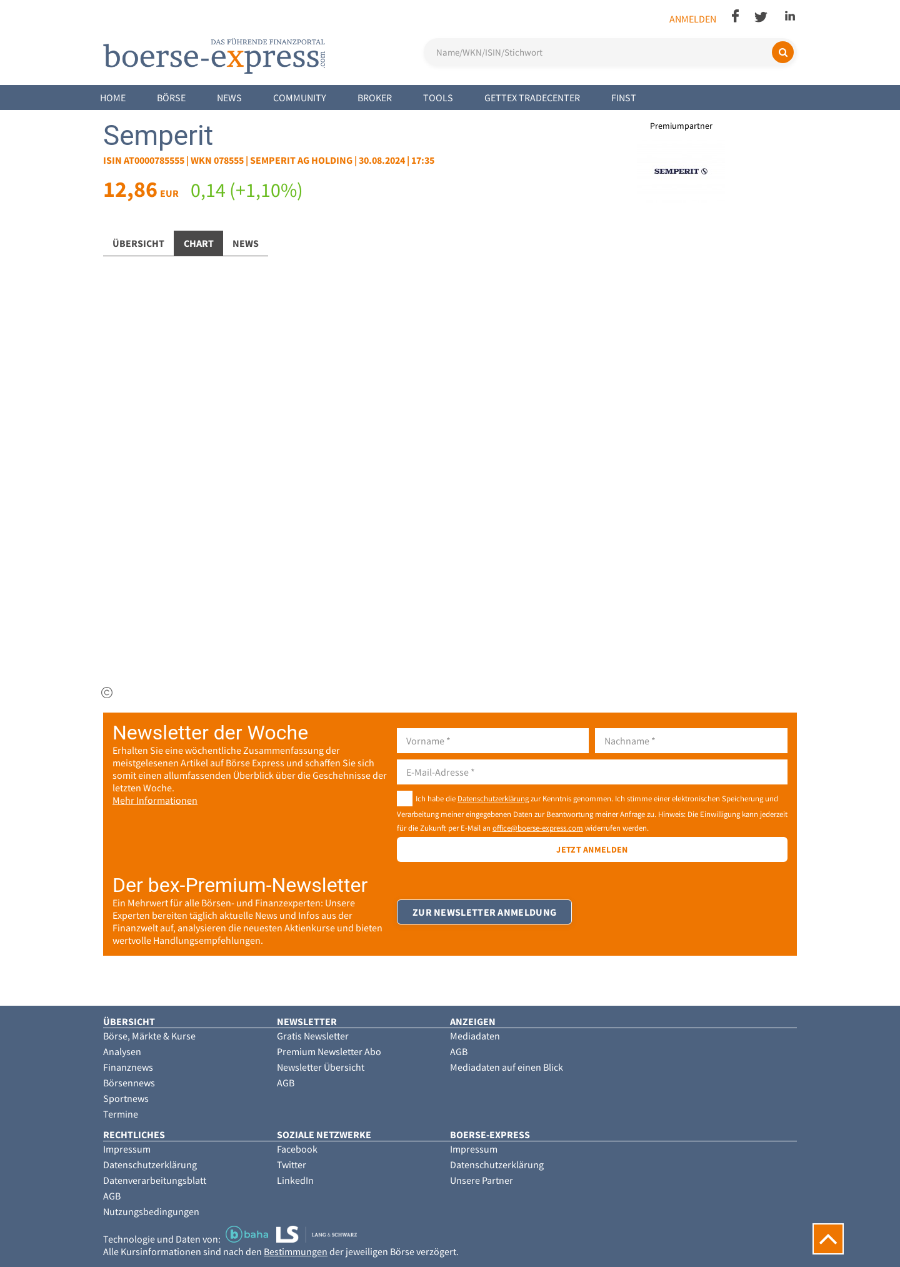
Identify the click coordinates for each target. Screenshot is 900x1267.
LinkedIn (295, 1180)
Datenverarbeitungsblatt (154, 1180)
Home (113, 97)
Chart (199, 243)
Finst (623, 97)
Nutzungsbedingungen (151, 1211)
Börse (171, 97)
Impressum (127, 1149)
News (229, 97)
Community (299, 97)
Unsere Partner (481, 1180)
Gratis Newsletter (313, 1035)
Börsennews (129, 1082)
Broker (375, 97)
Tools (438, 97)
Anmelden (692, 19)
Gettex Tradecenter (532, 97)
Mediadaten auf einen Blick (506, 1067)
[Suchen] (783, 52)
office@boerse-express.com (537, 828)
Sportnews (126, 1098)
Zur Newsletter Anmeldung (484, 912)
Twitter (291, 1164)
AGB (285, 1082)
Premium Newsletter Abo (329, 1051)
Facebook (297, 1149)
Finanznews (128, 1067)
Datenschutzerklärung (493, 799)
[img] (106, 692)
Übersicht (138, 243)
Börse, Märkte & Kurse (149, 1035)
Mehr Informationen (155, 800)
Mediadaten (475, 1035)
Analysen (122, 1051)
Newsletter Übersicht (320, 1067)
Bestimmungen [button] (296, 1251)
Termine (120, 1114)
